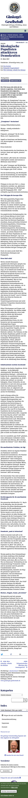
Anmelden (6, 771)
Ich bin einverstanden (9, 793)
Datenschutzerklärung (9, 719)
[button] (5, 654)
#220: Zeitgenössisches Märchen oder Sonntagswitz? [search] (21, 664)
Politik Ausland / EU (16, 80)
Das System (7, 66)
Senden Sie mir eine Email (14, 755)
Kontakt (4, 727)
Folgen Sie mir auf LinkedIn (12, 715)
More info (14, 789)
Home (3, 35)
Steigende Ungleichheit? (11, 68)
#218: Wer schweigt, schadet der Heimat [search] (6, 663)
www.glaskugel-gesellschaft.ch (10, 680)
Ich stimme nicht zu (7, 797)
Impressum (5, 723)
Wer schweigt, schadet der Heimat (14, 70)
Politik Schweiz (13, 35)
